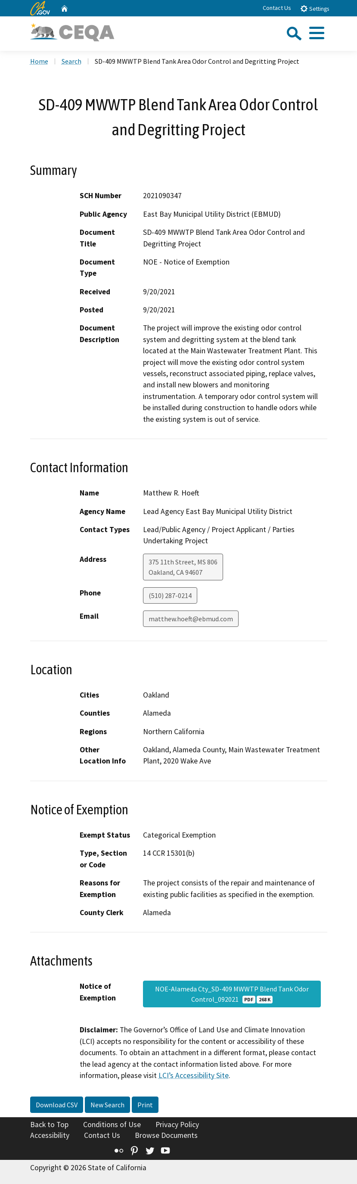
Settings (314, 8)
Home (39, 61)
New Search (107, 1104)
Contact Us (277, 8)
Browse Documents (166, 1135)
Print (145, 1104)
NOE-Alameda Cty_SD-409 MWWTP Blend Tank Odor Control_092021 (232, 994)
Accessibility (49, 1135)
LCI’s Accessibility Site (193, 1075)
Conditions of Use (112, 1124)
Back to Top (49, 1124)
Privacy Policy (177, 1124)
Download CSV (57, 1104)
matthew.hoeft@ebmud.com (191, 618)
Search (71, 61)
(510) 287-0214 (170, 595)
